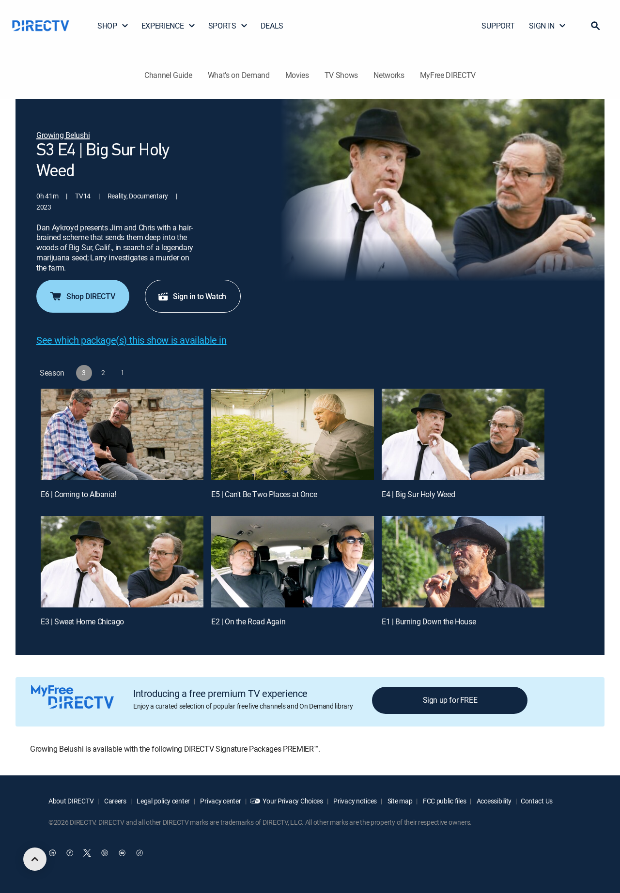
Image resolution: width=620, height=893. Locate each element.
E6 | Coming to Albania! (78, 494)
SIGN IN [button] (547, 25)
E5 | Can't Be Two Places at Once (264, 494)
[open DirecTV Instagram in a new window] (104, 853)
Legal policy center (163, 800)
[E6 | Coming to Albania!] (122, 434)
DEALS (272, 25)
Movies (297, 75)
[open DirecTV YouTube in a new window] (122, 853)
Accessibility (493, 800)
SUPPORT (497, 25)
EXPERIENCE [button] (168, 25)
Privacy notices (354, 800)
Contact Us (537, 800)
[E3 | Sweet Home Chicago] (122, 561)
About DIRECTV (70, 800)
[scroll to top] (34, 859)
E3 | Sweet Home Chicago (82, 621)
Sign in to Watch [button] (191, 296)
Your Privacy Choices (293, 800)
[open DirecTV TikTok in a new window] (139, 853)
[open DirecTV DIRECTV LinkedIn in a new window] (52, 853)
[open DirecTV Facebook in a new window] (70, 853)
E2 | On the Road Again (248, 621)
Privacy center (220, 800)
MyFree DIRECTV (448, 75)
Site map (399, 800)
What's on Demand (239, 75)
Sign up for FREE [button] (450, 700)
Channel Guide (168, 75)
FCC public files (443, 800)
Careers (114, 800)
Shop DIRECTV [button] (82, 296)
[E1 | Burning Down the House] (463, 561)
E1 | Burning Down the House (429, 621)
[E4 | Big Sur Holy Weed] (463, 434)
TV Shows (341, 75)
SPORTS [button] (228, 25)
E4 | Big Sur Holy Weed (418, 494)
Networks (388, 75)
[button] (595, 25)
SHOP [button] (113, 25)
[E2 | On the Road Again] (292, 561)
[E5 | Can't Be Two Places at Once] (292, 434)
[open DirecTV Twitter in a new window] (87, 853)
